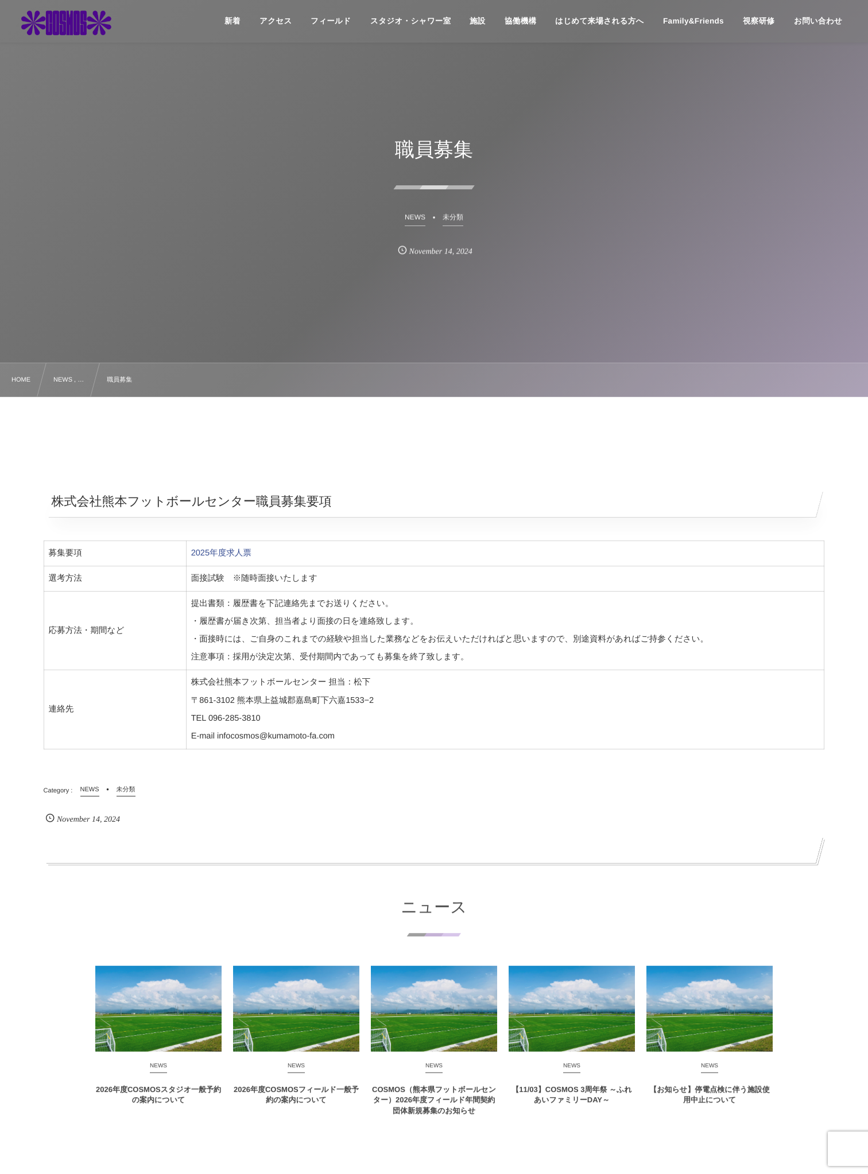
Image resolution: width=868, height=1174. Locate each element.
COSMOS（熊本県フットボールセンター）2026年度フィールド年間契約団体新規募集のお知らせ (434, 1106)
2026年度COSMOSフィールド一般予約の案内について (296, 1100)
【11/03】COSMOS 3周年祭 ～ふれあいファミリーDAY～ (571, 1100)
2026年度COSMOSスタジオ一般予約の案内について (158, 1100)
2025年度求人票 (221, 553)
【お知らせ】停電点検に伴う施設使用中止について (709, 1100)
